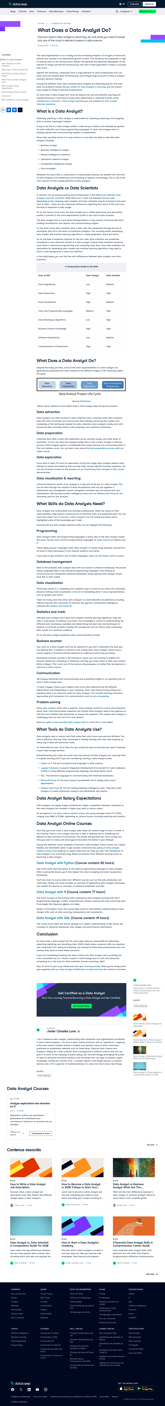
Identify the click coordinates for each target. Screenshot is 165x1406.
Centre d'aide (17, 1314)
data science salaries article (71, 813)
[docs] (31, 11)
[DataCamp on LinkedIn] (29, 1390)
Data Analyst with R (51, 892)
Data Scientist (135, 1341)
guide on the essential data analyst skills (66, 722)
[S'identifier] (135, 4)
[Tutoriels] (22, 11)
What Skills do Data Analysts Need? (14, 75)
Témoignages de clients (80, 1312)
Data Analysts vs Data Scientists (11, 64)
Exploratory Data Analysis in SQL (100, 469)
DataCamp (85, 401)
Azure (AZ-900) (135, 1353)
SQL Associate (135, 1337)
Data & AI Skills (76, 1294)
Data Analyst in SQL (107, 1333)
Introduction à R (47, 1341)
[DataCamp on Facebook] (12, 1390)
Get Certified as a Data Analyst (15, 100)
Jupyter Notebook (49, 768)
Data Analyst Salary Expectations (10, 87)
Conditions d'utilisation (19, 1402)
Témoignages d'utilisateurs (110, 1315)
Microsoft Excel (48, 780)
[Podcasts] (41, 11)
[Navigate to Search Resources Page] (117, 11)
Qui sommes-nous (18, 1294)
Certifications (46, 1306)
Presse (14, 1298)
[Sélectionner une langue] (122, 4)
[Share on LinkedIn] (8, 110)
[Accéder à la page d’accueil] (18, 4)
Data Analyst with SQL (53, 918)
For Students (104, 1298)
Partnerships (16, 1310)
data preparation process (102, 448)
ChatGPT (133, 1318)
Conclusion (6, 96)
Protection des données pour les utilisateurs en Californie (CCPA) (73, 1397)
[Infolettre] (85, 11)
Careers (14, 1302)
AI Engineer (133, 1345)
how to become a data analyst (60, 101)
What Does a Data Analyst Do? (15, 70)
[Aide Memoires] (56, 11)
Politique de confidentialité (20, 1397)
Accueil (41, 23)
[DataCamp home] (29, 1383)
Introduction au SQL (48, 1337)
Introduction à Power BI (50, 1345)
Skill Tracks (45, 1298)
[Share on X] (20, 110)
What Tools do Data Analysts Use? (14, 81)
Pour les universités (107, 1319)
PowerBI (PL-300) (136, 1349)
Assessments (46, 1314)
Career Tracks (46, 1294)
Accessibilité (104, 1397)
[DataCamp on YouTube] (37, 1390)
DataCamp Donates (107, 1323)
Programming (17, 1345)
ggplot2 (88, 603)
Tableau (100, 493)
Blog (50, 23)
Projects (43, 1310)
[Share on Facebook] (14, 110)
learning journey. (92, 966)
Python (105, 556)
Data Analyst (134, 1333)
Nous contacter (17, 1318)
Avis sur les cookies (40, 1397)
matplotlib (63, 603)
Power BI (114, 493)
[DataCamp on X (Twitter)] (20, 1390)
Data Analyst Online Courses (14, 92)
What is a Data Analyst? (12, 60)
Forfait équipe (76, 1302)
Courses (43, 1302)
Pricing (102, 1294)
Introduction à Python (49, 1333)
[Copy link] (3, 110)
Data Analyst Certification (72, 969)
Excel (131, 1314)
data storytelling (101, 696)
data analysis (49, 708)
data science (103, 540)
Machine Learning (18, 1337)
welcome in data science (49, 667)
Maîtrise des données (64, 23)
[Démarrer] (149, 4)
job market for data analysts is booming (86, 87)
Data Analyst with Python (55, 863)
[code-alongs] (72, 11)
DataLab (44, 1318)
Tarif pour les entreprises (80, 1298)
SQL (43, 775)
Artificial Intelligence (137, 1306)
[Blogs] (13, 11)
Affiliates (15, 1306)
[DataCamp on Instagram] (45, 1390)
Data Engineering (18, 1341)
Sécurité (115, 1397)
